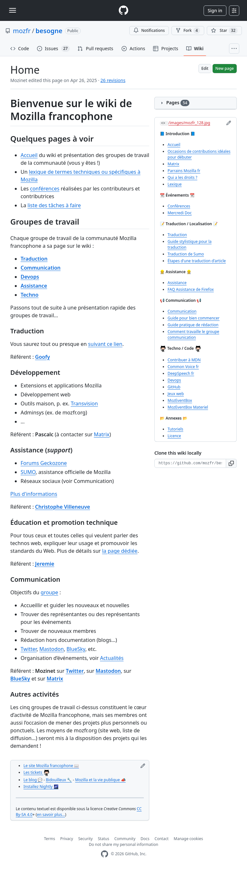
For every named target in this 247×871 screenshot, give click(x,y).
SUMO (28, 472)
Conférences (179, 206)
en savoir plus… (51, 814)
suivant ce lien (105, 343)
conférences (44, 188)
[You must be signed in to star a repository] (224, 30)
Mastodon (51, 649)
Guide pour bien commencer (194, 318)
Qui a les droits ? (182, 177)
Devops (30, 276)
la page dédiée (119, 550)
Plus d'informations (33, 493)
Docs (145, 838)
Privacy (66, 838)
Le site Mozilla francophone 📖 (51, 765)
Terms (49, 838)
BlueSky (76, 649)
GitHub (174, 387)
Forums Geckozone (44, 463)
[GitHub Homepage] (104, 854)
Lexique (175, 184)
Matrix (101, 434)
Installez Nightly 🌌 (41, 786)
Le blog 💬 (32, 780)
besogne (49, 30)
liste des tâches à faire (54, 205)
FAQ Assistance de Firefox (191, 289)
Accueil (29, 155)
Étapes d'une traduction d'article (197, 261)
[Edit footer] (142, 766)
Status (103, 838)
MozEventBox (180, 400)
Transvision (84, 403)
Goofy (42, 356)
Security (85, 838)
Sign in (215, 10)
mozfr (22, 30)
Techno (30, 294)
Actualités (112, 658)
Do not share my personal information (123, 844)
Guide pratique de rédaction (193, 325)
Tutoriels (175, 429)
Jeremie (44, 563)
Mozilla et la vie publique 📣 (100, 780)
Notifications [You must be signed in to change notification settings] (149, 30)
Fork (188, 30)
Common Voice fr (183, 366)
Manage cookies (188, 838)
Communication (40, 267)
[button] (231, 463)
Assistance (34, 285)
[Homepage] (123, 10)
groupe (49, 592)
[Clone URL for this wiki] (190, 463)
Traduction (34, 258)
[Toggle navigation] (12, 10)
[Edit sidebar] (228, 123)
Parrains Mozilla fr (184, 170)
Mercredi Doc (180, 213)
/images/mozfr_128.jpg (189, 122)
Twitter (29, 649)
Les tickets (36, 772)
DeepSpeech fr (181, 373)
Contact (162, 838)
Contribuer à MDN (184, 360)
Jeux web (176, 393)
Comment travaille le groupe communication (193, 334)
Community (124, 838)
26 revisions (112, 80)
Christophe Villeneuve (62, 506)
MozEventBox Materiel (188, 407)
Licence (174, 436)
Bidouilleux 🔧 (59, 780)
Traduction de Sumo (186, 254)
